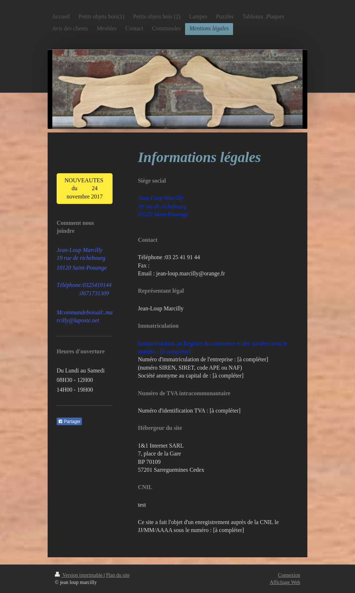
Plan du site (118, 575)
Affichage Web (285, 582)
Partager (69, 421)
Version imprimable (79, 575)
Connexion (289, 575)
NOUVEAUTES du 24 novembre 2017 (85, 188)
